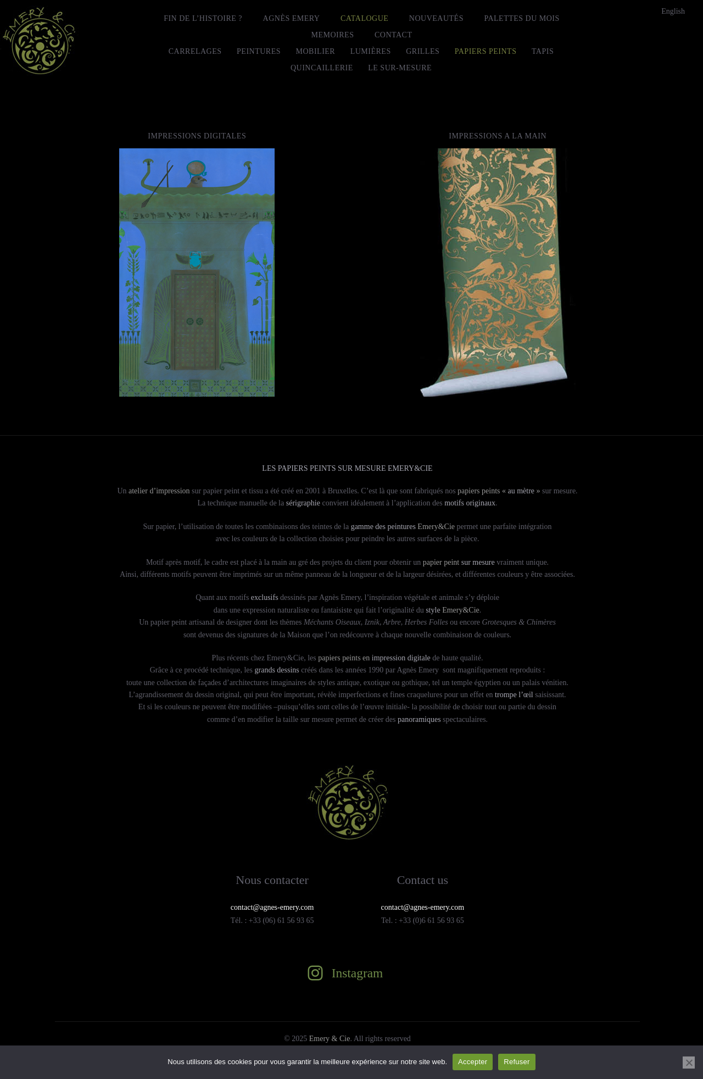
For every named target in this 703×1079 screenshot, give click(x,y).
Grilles (422, 51)
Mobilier (316, 51)
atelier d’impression (159, 491)
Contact (393, 35)
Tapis (543, 51)
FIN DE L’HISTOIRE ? (203, 18)
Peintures (259, 51)
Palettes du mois (521, 18)
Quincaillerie (322, 68)
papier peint (459, 562)
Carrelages (195, 51)
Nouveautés (436, 18)
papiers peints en (374, 658)
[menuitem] (673, 11)
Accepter (472, 1062)
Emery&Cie (403, 526)
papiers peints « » (498, 491)
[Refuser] (689, 1062)
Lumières (370, 51)
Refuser (516, 1062)
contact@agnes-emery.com (423, 907)
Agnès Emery (291, 18)
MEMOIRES (332, 35)
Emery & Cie (329, 1038)
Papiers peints (486, 51)
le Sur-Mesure (400, 68)
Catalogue (364, 18)
